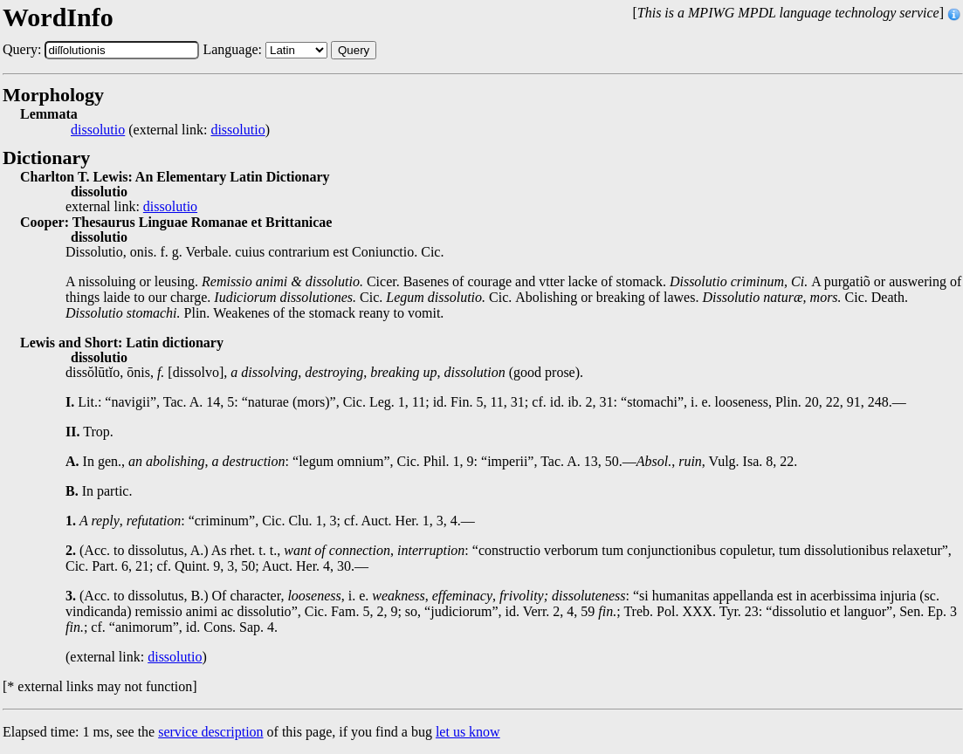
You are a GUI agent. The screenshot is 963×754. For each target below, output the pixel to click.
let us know (468, 731)
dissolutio (98, 130)
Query (353, 50)
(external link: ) (170, 130)
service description (210, 731)
